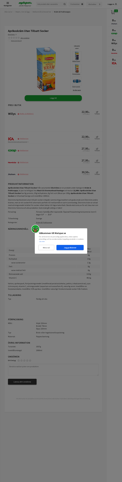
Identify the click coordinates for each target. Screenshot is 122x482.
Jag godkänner (70, 247)
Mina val (46, 247)
